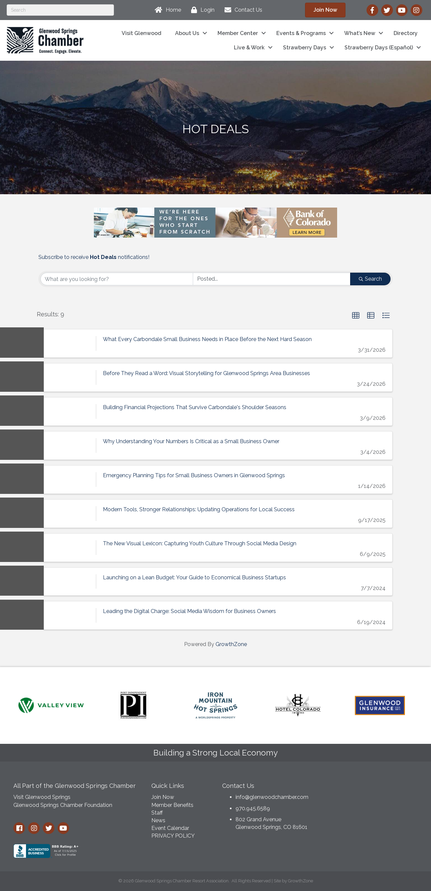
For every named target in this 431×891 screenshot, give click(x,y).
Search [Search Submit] (370, 279)
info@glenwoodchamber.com (272, 797)
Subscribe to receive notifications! (93, 257)
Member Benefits (172, 805)
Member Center (238, 33)
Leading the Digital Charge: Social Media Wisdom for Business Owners (189, 611)
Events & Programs (301, 33)
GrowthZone (231, 644)
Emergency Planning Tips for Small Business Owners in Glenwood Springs (194, 475)
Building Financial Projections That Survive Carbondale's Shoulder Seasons (194, 407)
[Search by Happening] (272, 279)
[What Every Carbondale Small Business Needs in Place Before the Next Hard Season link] (69, 343)
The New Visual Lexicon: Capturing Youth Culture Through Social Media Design (199, 543)
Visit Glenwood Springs (41, 797)
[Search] (60, 10)
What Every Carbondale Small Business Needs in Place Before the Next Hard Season (207, 339)
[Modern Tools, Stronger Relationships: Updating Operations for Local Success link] (69, 514)
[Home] (166, 10)
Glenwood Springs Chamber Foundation (62, 805)
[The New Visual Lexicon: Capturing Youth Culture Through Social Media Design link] (69, 547)
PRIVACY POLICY (173, 836)
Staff (157, 813)
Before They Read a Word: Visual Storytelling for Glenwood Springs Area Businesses (206, 373)
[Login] (201, 10)
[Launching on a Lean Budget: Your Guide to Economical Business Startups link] (69, 581)
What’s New (359, 33)
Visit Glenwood (141, 33)
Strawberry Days (304, 47)
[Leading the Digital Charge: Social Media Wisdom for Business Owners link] (69, 615)
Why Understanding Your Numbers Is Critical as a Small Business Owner (191, 441)
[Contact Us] (241, 10)
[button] (356, 315)
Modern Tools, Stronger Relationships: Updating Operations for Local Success (199, 509)
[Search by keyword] (116, 279)
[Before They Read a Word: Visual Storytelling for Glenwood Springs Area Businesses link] (69, 377)
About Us (187, 33)
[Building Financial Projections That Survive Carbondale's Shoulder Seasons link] (69, 411)
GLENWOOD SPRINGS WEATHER (370, 803)
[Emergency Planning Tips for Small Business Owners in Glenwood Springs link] (69, 480)
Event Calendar (170, 828)
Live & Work (249, 47)
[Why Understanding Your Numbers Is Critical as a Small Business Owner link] (69, 445)
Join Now (162, 797)
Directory (406, 33)
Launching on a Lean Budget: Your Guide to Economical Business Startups (194, 577)
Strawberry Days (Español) (378, 47)
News (158, 820)
